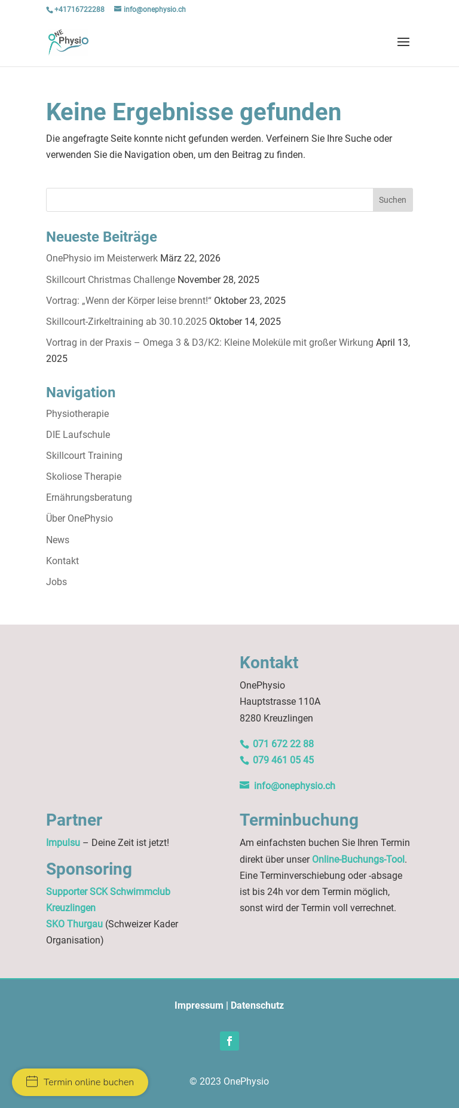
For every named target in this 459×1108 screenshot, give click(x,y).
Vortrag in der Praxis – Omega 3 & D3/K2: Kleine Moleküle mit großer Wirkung (210, 342)
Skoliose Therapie (83, 476)
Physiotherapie (77, 413)
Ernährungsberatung (89, 497)
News (57, 540)
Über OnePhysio (79, 518)
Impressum (199, 1005)
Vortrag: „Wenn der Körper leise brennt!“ (129, 300)
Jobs (56, 582)
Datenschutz (257, 1005)
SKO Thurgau (74, 924)
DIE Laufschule (78, 434)
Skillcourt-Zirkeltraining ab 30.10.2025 (126, 321)
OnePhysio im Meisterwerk (102, 258)
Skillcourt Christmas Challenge (110, 279)
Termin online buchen (80, 1082)
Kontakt (62, 561)
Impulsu (63, 842)
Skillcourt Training (84, 455)
